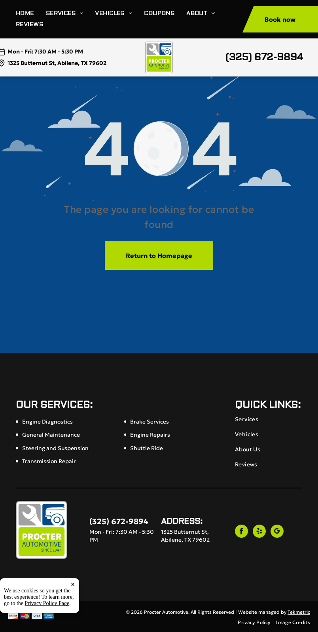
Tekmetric (299, 612)
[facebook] (241, 532)
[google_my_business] (277, 532)
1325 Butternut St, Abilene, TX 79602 (57, 63)
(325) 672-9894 (264, 57)
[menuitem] (31, 13)
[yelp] (259, 532)
